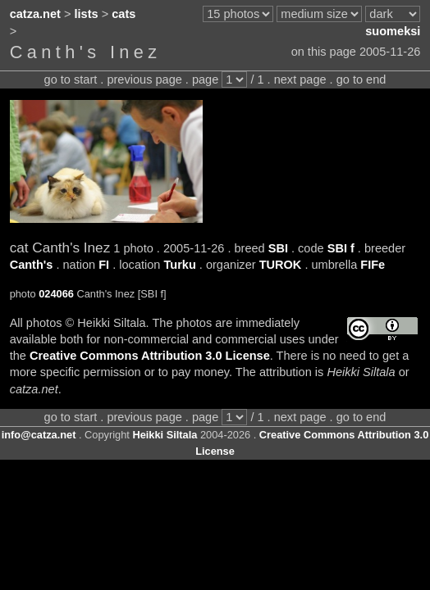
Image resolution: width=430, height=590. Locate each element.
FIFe (372, 264)
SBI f (341, 248)
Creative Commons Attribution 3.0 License (150, 355)
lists (86, 13)
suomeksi (392, 31)
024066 (56, 294)
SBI (278, 248)
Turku (179, 264)
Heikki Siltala (164, 435)
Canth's (31, 264)
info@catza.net (39, 435)
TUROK (280, 264)
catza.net (35, 13)
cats (123, 13)
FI (103, 264)
